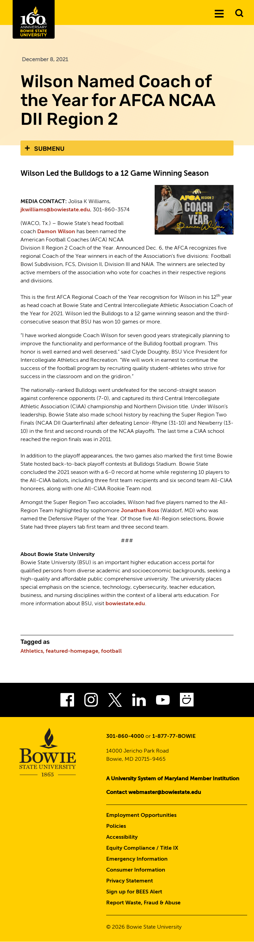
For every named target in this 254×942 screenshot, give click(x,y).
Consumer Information (135, 870)
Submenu (49, 148)
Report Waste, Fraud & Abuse (143, 903)
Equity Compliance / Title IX (142, 848)
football (111, 651)
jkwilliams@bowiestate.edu (55, 210)
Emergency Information (137, 859)
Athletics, (32, 651)
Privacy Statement (129, 881)
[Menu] (219, 13)
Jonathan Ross (140, 511)
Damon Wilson (56, 232)
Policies (116, 826)
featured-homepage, (73, 651)
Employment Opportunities (141, 815)
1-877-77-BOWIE (174, 736)
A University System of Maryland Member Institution (172, 779)
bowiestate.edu (125, 604)
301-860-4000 (125, 736)
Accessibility (122, 837)
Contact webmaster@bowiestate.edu (153, 792)
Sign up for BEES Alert (134, 892)
